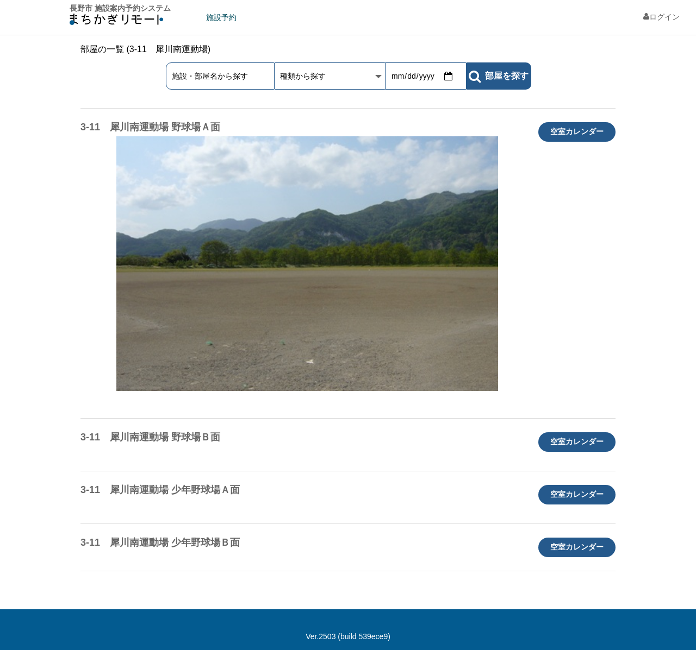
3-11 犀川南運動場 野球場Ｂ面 (150, 437)
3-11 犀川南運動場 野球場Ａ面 (150, 127)
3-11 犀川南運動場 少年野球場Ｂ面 (160, 542)
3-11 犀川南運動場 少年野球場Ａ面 (160, 489)
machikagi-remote (116, 22)
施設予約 (221, 17)
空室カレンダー (577, 131)
